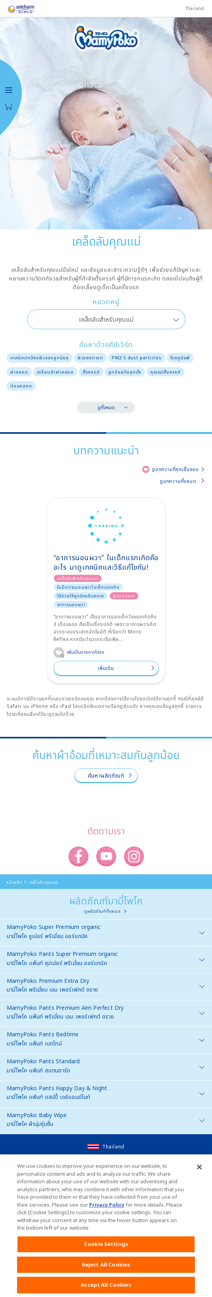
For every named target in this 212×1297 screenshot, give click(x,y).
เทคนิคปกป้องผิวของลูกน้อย (39, 357)
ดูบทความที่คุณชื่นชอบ (175, 469)
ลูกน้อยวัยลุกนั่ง (124, 372)
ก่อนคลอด (21, 386)
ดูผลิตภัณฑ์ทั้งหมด (102, 911)
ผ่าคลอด (19, 372)
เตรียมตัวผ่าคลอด (55, 372)
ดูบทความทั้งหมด (178, 481)
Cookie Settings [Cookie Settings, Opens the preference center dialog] (106, 1250)
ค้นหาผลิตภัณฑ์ (106, 775)
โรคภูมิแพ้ (180, 357)
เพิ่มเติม (106, 668)
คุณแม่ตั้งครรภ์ (165, 372)
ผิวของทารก (90, 357)
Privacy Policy (106, 1211)
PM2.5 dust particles (137, 357)
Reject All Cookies (106, 1271)
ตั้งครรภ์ (91, 372)
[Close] (199, 1174)
